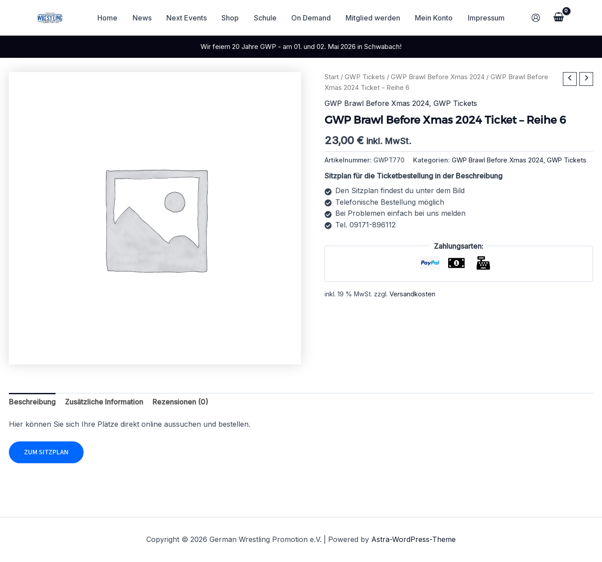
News (143, 17)
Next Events (188, 17)
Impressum (484, 17)
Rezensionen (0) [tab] (180, 401)
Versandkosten (412, 294)
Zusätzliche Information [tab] (104, 401)
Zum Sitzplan (46, 452)
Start (332, 77)
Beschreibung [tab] (32, 401)
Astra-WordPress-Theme (413, 539)
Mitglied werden (372, 17)
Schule (265, 17)
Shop (231, 17)
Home (110, 17)
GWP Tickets (365, 77)
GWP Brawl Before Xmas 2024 (438, 77)
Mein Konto (432, 17)
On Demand (310, 17)
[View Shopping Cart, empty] (558, 18)
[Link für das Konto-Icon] (535, 17)
